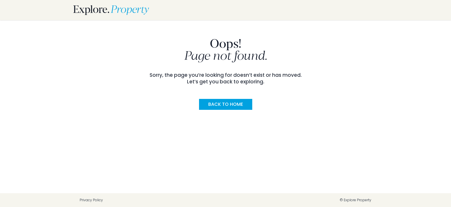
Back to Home (225, 104)
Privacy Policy (91, 200)
